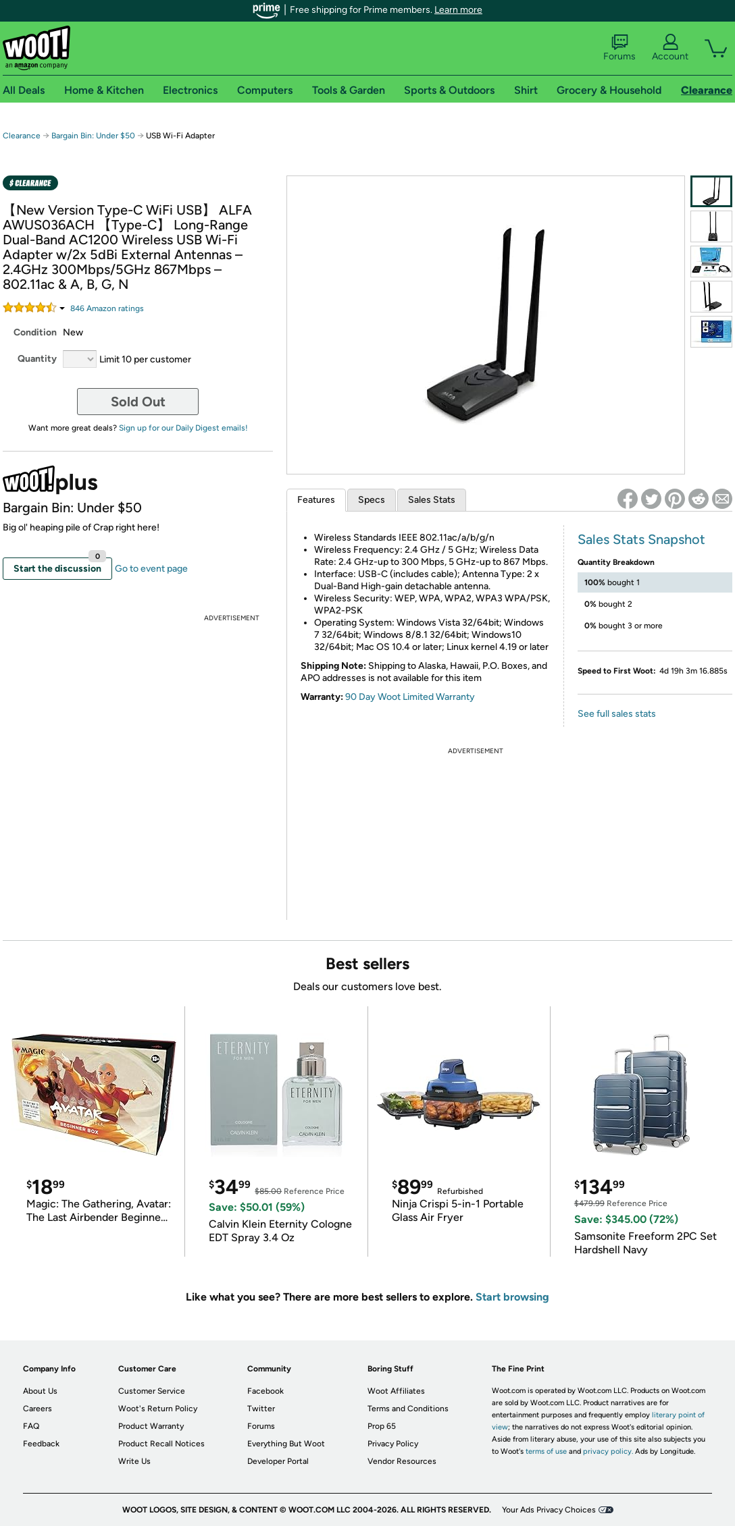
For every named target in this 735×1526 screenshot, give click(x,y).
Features (316, 500)
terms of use (546, 1451)
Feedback (41, 1443)
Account (670, 48)
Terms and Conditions (408, 1408)
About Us (40, 1391)
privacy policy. (608, 1451)
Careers (37, 1408)
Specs (371, 500)
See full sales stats (617, 713)
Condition (35, 332)
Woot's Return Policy (157, 1408)
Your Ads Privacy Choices (549, 1510)
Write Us (134, 1461)
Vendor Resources (402, 1461)
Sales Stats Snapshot (641, 539)
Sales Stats (431, 500)
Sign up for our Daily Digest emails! (183, 428)
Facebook (265, 1391)
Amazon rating (107, 308)
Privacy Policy (393, 1443)
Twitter (261, 1408)
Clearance (22, 135)
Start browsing (512, 1296)
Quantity (37, 358)
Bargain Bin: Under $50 (93, 135)
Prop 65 (382, 1426)
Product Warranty (151, 1426)
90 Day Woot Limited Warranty (410, 697)
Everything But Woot (286, 1443)
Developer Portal (278, 1461)
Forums (619, 48)
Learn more (458, 10)
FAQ (31, 1426)
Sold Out (138, 401)
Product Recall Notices (161, 1443)
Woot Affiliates (396, 1391)
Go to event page (151, 568)
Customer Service (151, 1391)
